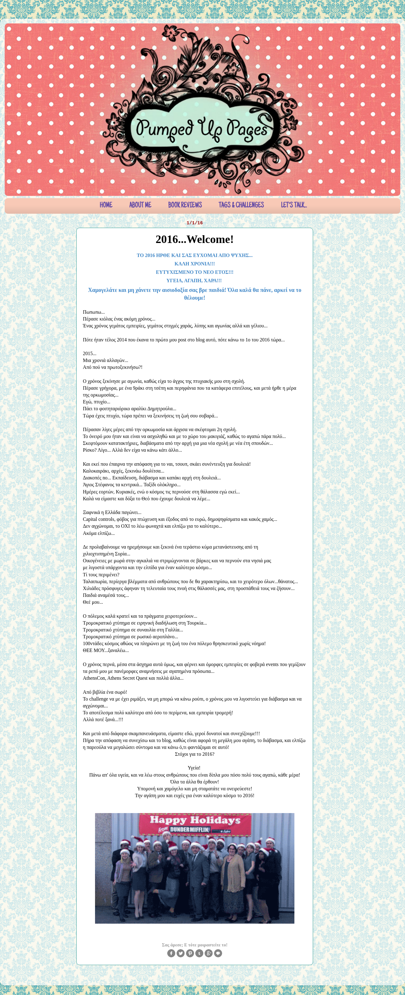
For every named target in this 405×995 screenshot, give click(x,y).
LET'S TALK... (294, 206)
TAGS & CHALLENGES (241, 206)
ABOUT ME (140, 206)
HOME (106, 206)
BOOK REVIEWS (185, 206)
